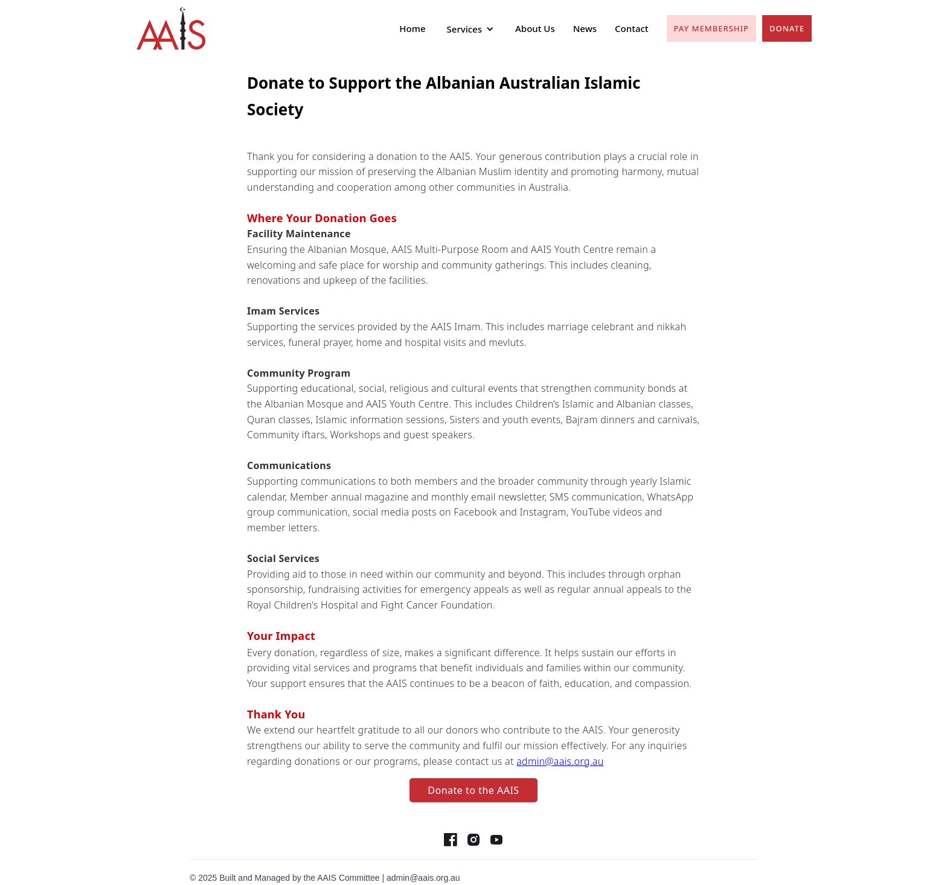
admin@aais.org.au (559, 761)
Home (412, 28)
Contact (632, 28)
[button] (470, 29)
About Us (535, 28)
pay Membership (711, 28)
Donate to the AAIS (473, 790)
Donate (786, 28)
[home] (171, 28)
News (585, 28)
